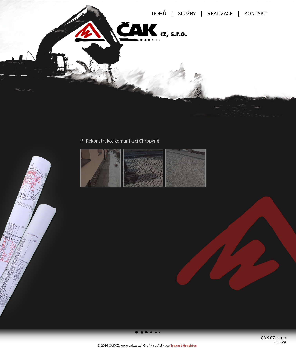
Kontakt (255, 13)
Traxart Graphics (183, 345)
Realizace (220, 13)
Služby (187, 13)
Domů (159, 13)
